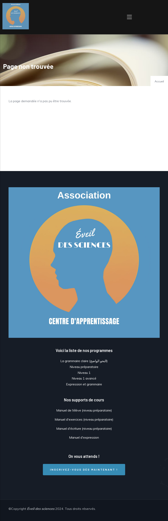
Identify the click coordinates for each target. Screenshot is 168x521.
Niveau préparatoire (84, 367)
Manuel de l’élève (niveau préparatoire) (84, 410)
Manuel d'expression (84, 437)
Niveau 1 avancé (84, 378)
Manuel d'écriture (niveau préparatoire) (84, 428)
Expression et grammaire (84, 384)
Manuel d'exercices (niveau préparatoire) (84, 419)
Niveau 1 (84, 373)
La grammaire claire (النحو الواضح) (84, 361)
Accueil (159, 81)
